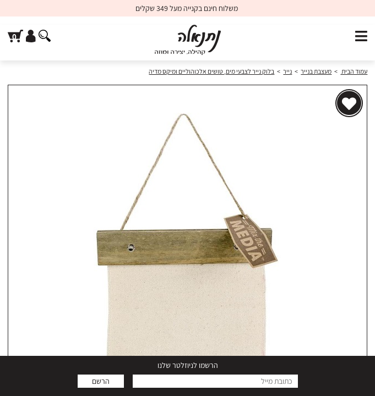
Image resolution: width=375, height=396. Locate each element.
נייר (287, 71)
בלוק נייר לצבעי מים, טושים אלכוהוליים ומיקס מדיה (211, 71)
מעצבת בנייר (316, 71)
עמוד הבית (353, 71)
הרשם (101, 381)
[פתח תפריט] (361, 37)
